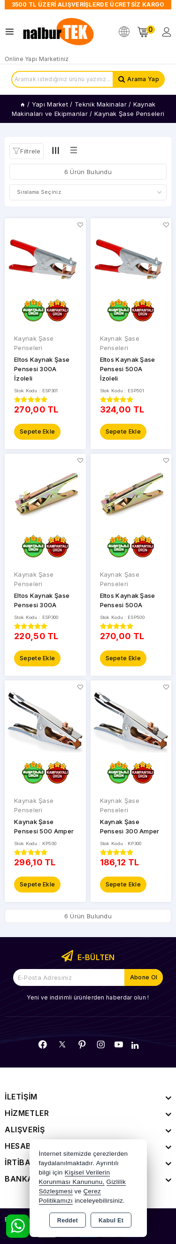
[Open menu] (12, 32)
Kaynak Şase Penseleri (34, 343)
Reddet (67, 1220)
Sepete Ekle (37, 431)
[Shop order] (88, 192)
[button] (26, 151)
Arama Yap (143, 79)
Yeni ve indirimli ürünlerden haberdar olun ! (88, 997)
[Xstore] (59, 31)
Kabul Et (111, 1220)
